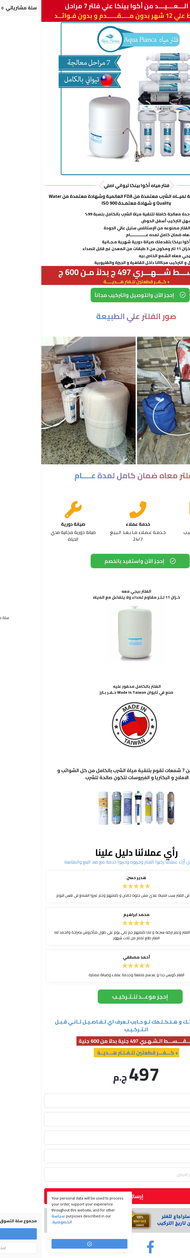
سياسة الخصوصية (20, 1219)
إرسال (95, 1196)
